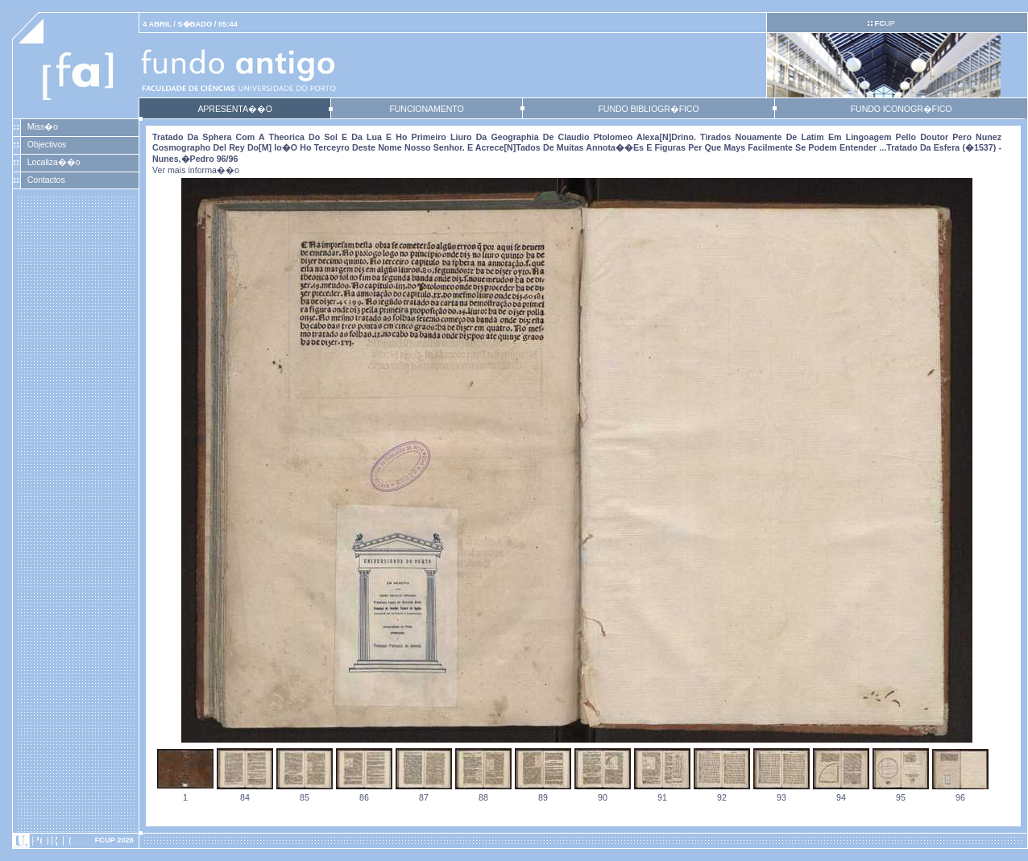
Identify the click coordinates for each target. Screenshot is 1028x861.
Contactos (46, 179)
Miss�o (42, 126)
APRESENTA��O (234, 109)
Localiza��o (54, 162)
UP (884, 23)
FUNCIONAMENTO (426, 109)
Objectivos (46, 144)
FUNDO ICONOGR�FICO (901, 109)
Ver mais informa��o (195, 170)
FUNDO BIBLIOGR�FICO (648, 109)
